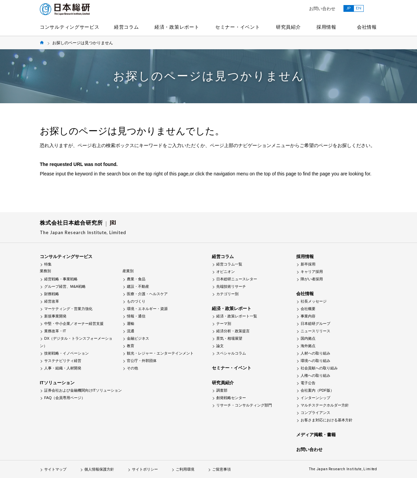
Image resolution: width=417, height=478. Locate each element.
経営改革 (51, 301)
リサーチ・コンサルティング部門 (244, 405)
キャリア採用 (312, 272)
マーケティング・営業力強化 (68, 309)
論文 (220, 346)
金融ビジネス (138, 338)
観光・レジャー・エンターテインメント (160, 353)
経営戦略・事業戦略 (61, 279)
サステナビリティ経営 (62, 361)
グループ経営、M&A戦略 (65, 286)
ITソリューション (57, 382)
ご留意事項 (221, 469)
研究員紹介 (288, 27)
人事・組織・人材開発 (62, 368)
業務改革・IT (55, 331)
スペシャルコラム (231, 353)
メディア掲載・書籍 (316, 434)
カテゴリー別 (227, 294)
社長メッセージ (314, 301)
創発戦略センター (231, 398)
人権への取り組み (315, 375)
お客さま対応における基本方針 (327, 420)
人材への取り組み (315, 353)
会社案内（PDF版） (317, 390)
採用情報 (326, 27)
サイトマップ (55, 469)
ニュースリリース (315, 331)
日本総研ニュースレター (236, 279)
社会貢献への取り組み (319, 368)
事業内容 (308, 316)
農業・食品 (136, 279)
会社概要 (308, 309)
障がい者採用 (312, 279)
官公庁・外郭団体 (142, 361)
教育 (130, 346)
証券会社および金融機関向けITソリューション (83, 390)
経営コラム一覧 (229, 264)
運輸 (130, 323)
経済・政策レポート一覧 (236, 316)
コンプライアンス (315, 413)
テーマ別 (223, 323)
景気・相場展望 (229, 338)
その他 (132, 368)
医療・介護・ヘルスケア (147, 294)
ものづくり (136, 301)
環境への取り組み (315, 361)
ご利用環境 (185, 469)
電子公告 (308, 383)
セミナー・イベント (237, 27)
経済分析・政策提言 (233, 331)
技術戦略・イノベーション (66, 353)
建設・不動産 (138, 286)
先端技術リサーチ (231, 286)
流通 (130, 331)
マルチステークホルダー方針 (325, 405)
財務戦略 (51, 294)
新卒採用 (308, 264)
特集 (48, 264)
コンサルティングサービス (69, 27)
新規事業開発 (55, 316)
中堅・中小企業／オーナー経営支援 (74, 323)
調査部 (221, 390)
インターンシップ (315, 398)
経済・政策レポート (177, 27)
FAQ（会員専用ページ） (64, 398)
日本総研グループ (315, 323)
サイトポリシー (145, 469)
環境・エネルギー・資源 (147, 309)
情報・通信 (136, 316)
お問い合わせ (322, 8)
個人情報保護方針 (99, 469)
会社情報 (367, 27)
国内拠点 (308, 338)
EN (358, 7)
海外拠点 (308, 346)
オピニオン (225, 272)
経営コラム (126, 27)
